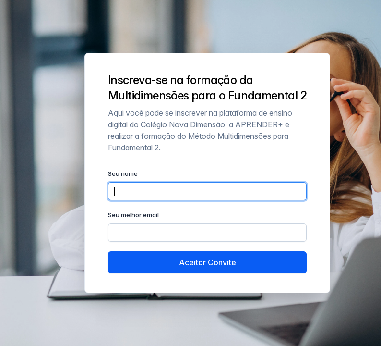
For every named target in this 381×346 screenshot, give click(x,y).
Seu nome (123, 173)
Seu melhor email (133, 215)
